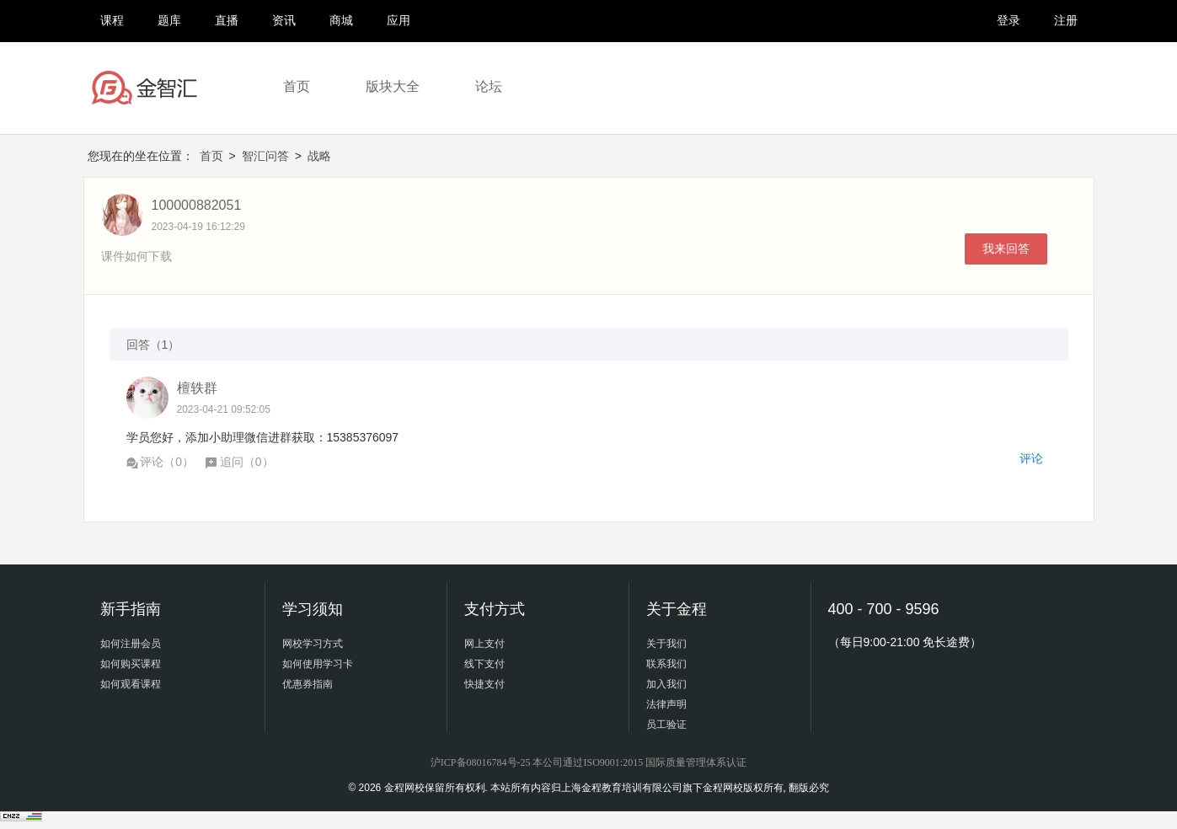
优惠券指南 (307, 684)
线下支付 (484, 664)
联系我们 (666, 664)
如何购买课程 (130, 664)
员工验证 (666, 724)
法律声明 (666, 704)
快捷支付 (484, 684)
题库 (169, 20)
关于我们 (666, 644)
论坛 (488, 86)
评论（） (160, 461)
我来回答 (1006, 248)
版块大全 (393, 86)
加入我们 (666, 684)
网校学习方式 (312, 644)
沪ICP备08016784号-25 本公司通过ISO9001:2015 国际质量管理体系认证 (588, 762)
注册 (1066, 20)
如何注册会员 (130, 644)
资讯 (284, 20)
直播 (226, 20)
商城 (341, 20)
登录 (1008, 20)
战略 (319, 156)
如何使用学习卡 (317, 664)
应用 (398, 20)
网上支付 (484, 644)
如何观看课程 (130, 684)
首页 (296, 86)
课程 (112, 20)
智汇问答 (265, 156)
